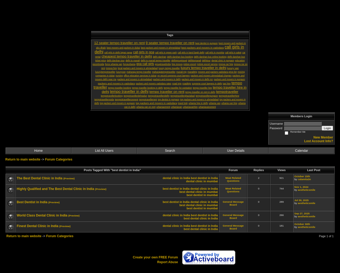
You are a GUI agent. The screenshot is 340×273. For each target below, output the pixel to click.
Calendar (301, 151)
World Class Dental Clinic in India (42, 215)
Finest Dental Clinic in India (37, 226)
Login (327, 128)
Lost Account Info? (318, 141)
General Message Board (233, 203)
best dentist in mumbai (202, 195)
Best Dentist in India (32, 202)
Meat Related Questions (233, 179)
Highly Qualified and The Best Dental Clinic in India (55, 189)
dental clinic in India (176, 178)
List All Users (104, 151)
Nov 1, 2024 (301, 186)
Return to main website (23, 159)
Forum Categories (59, 159)
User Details (235, 151)
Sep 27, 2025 (302, 213)
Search (170, 151)
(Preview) (69, 178)
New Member (323, 137)
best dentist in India (204, 178)
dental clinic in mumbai (202, 181)
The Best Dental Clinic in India (39, 178)
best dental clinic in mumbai (198, 191)
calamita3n (304, 179)
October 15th (302, 176)
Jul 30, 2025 (301, 200)
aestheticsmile (306, 189)
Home (38, 151)
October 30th (302, 224)
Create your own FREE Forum (155, 257)
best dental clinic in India (201, 218)
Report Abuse (167, 262)
